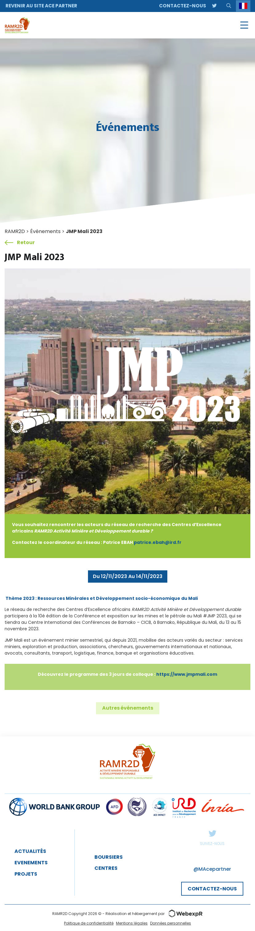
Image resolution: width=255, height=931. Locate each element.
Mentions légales (132, 923)
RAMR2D (15, 231)
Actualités (30, 851)
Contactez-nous (182, 5)
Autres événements (127, 707)
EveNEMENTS (31, 862)
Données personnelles (170, 923)
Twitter (212, 833)
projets (25, 874)
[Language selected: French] (243, 6)
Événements (45, 231)
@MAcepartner (212, 869)
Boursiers (108, 857)
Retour (20, 243)
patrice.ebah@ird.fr (157, 542)
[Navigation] (244, 25)
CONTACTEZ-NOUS (212, 888)
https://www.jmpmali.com (186, 674)
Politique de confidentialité (89, 923)
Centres (106, 868)
